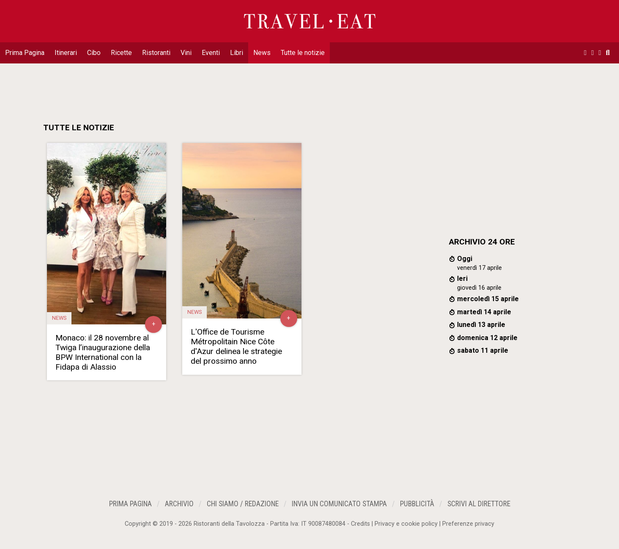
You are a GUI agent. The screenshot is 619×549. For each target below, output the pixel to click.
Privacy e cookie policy (406, 523)
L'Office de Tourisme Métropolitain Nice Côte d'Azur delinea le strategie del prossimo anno (236, 346)
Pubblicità (417, 504)
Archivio (179, 504)
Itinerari (66, 53)
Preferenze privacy (468, 523)
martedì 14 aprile (484, 312)
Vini (186, 53)
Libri (236, 53)
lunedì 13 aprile (481, 325)
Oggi (464, 259)
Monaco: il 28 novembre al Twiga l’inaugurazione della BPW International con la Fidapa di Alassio (102, 352)
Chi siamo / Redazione (243, 504)
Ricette (121, 53)
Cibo (94, 53)
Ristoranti (156, 53)
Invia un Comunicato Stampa (339, 504)
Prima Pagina (24, 53)
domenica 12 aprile (487, 338)
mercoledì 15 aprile (488, 299)
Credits (360, 523)
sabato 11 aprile (482, 350)
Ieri (462, 278)
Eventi (211, 53)
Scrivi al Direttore (478, 504)
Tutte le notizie (303, 53)
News (262, 53)
